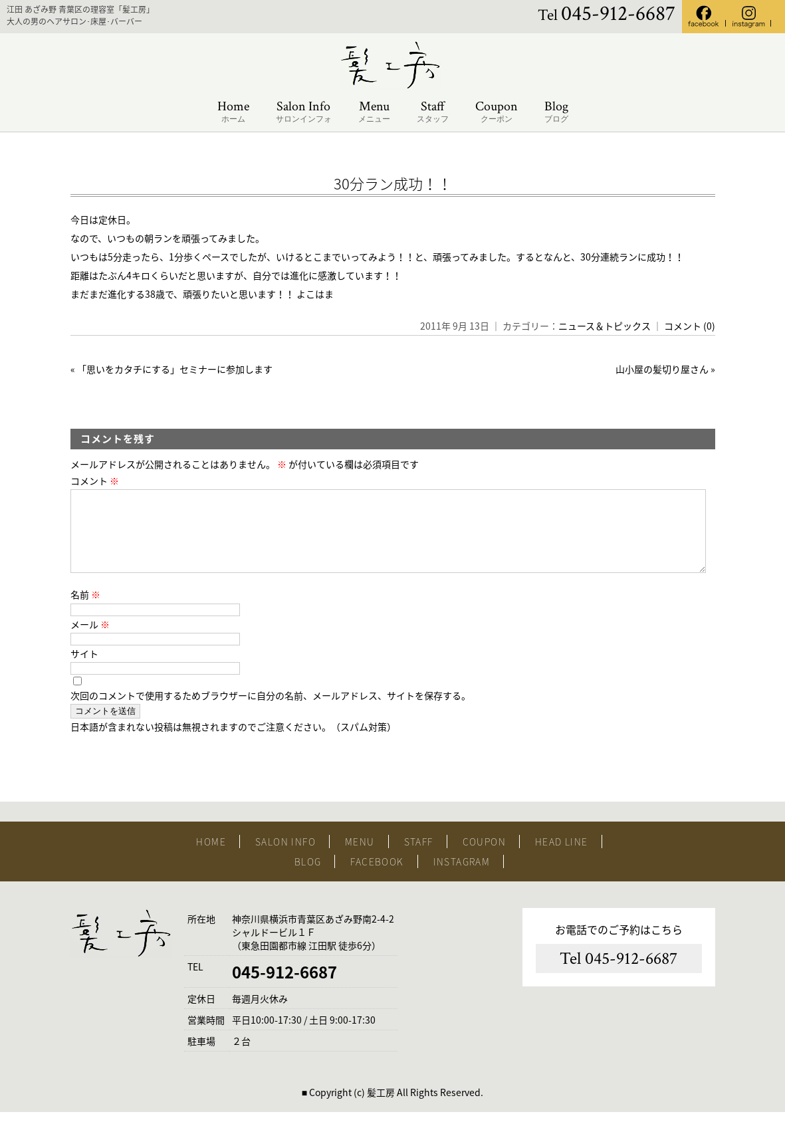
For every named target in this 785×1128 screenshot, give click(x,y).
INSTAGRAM (462, 877)
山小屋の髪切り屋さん (662, 369)
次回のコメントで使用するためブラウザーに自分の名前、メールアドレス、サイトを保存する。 (270, 711)
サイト (84, 669)
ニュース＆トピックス (604, 325)
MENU (360, 857)
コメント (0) (689, 325)
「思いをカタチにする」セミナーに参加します (175, 369)
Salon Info (304, 112)
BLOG (308, 877)
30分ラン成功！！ (393, 183)
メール (90, 640)
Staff (433, 112)
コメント (94, 480)
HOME (211, 857)
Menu (374, 112)
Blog (556, 112)
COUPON (484, 857)
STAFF (418, 857)
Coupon (496, 112)
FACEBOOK (376, 877)
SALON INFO (285, 857)
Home (233, 112)
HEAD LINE (561, 857)
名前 (85, 610)
